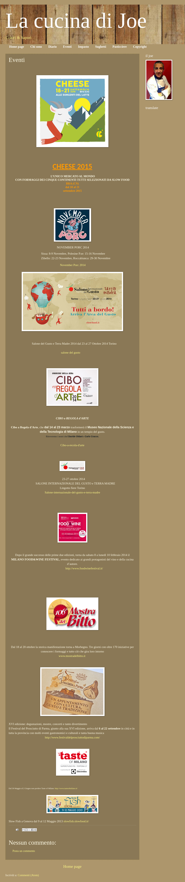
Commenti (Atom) (28, 875)
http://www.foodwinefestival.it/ (84, 568)
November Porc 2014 (73, 265)
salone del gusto (70, 352)
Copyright (140, 46)
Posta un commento (24, 851)
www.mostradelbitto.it (72, 656)
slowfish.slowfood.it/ (76, 821)
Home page (16, 46)
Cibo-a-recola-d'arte (72, 445)
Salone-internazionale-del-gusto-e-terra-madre (72, 492)
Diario (52, 46)
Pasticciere (119, 46)
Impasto (83, 46)
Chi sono (36, 46)
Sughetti (100, 46)
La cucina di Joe (76, 20)
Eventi (67, 46)
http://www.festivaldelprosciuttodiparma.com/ (72, 737)
